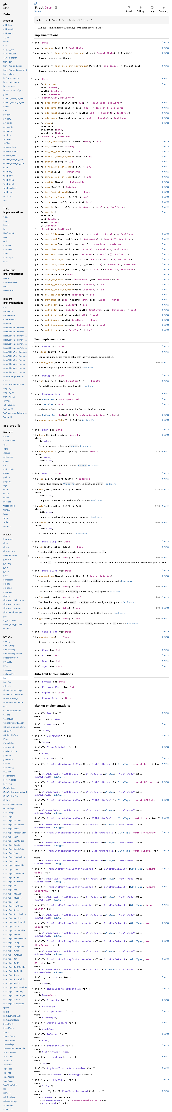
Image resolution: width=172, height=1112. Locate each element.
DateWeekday (78, 181)
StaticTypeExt (57, 1022)
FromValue (56, 1074)
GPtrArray (151, 782)
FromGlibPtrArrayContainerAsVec (70, 868)
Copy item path (56, 7)
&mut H (74, 435)
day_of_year (52, 151)
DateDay (53, 87)
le (40, 597)
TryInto (56, 1079)
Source (37, 11)
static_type (47, 636)
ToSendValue (55, 1045)
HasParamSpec (51, 394)
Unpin (46, 692)
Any (49, 713)
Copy (45, 650)
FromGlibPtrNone (69, 774)
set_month (51, 239)
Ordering (84, 478)
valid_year (52, 330)
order (48, 202)
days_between (53, 141)
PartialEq (49, 541)
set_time (50, 249)
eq (40, 546)
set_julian (52, 234)
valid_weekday (54, 325)
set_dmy (50, 212)
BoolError (66, 97)
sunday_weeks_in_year (59, 289)
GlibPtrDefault (102, 764)
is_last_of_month (56, 197)
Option (94, 575)
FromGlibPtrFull (127, 774)
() (106, 107)
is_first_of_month (57, 192)
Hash (45, 429)
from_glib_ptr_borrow (69, 52)
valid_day (51, 304)
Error (45, 1103)
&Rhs (66, 557)
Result (46, 97)
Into (54, 977)
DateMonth (57, 91)
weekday (50, 181)
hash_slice (46, 451)
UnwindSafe (50, 698)
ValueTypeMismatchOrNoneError (86, 1100)
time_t (87, 249)
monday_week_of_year (58, 166)
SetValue (47, 404)
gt (40, 607)
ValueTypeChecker (51, 1100)
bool (87, 192)
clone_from (46, 362)
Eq (43, 655)
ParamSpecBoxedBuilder (90, 415)
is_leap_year (53, 294)
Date (45, 42)
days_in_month (54, 279)
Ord (44, 473)
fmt (41, 380)
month (48, 171)
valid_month (52, 320)
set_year (50, 254)
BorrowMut (54, 735)
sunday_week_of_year (58, 176)
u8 (118, 279)
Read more (87, 367)
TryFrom (56, 1057)
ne (40, 557)
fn (60, 415)
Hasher (46, 441)
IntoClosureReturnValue (64, 988)
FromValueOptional (75, 1091)
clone (42, 351)
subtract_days (54, 259)
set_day (50, 207)
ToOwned (52, 1034)
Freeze (46, 681)
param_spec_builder (52, 420)
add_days (50, 107)
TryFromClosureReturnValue (66, 1068)
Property (53, 1000)
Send (45, 661)
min (41, 506)
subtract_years (55, 269)
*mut (72, 47)
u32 (81, 102)
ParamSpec (48, 399)
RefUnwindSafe (52, 687)
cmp (41, 478)
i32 (99, 141)
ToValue (54, 1052)
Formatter (72, 380)
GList (148, 764)
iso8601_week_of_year (59, 156)
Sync (45, 666)
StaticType (50, 631)
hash (42, 435)
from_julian (52, 102)
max (41, 489)
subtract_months (55, 264)
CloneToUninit (57, 747)
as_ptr (49, 47)
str (85, 244)
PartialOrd (50, 570)
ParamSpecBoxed (69, 399)
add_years (51, 117)
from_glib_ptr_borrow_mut (71, 65)
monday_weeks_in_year (59, 284)
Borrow (51, 724)
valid (48, 274)
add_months (52, 112)
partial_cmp (47, 575)
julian (49, 161)
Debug (46, 375)
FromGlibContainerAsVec (64, 764)
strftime (50, 299)
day (47, 146)
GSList (148, 800)
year (48, 186)
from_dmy (50, 84)
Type (66, 636)
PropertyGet (55, 1011)
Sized (49, 460)
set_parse (51, 244)
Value (50, 995)
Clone (46, 346)
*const (102, 52)
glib (36, 3)
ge (40, 618)
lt (40, 586)
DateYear (54, 94)
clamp (48, 123)
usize (115, 299)
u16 (89, 117)
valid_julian (53, 314)
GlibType (124, 764)
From (50, 758)
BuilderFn (48, 415)
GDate (79, 47)
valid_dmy (51, 309)
